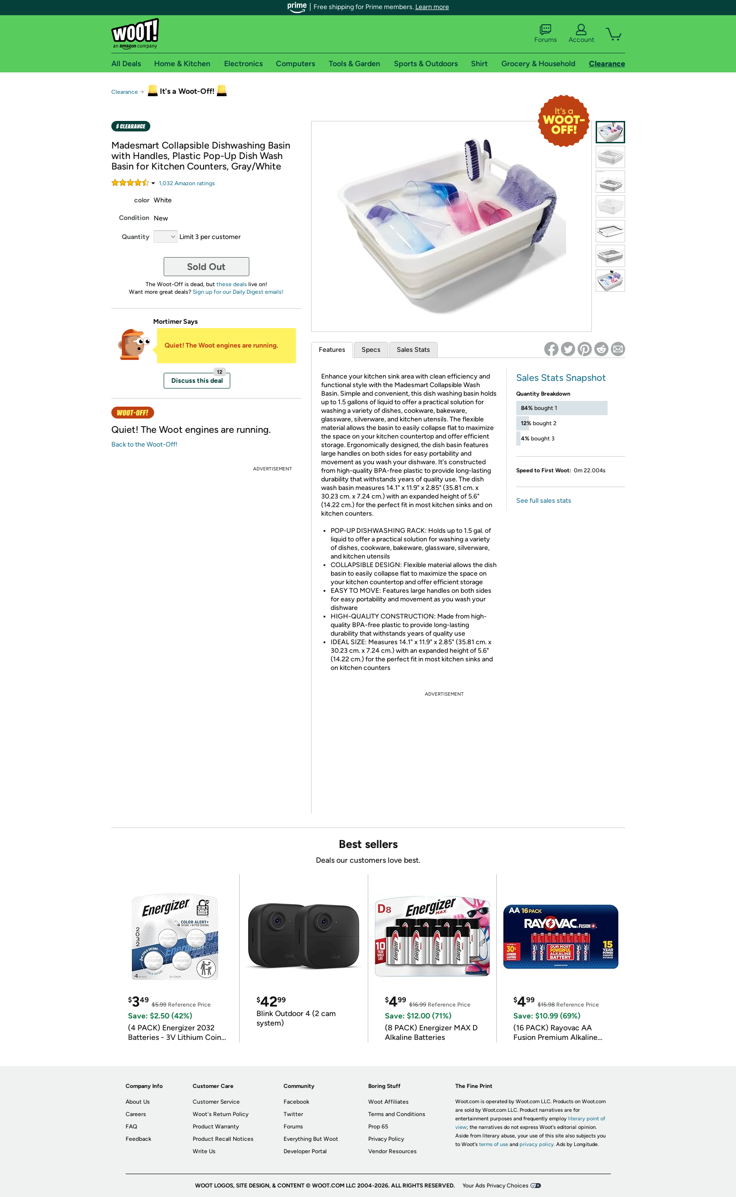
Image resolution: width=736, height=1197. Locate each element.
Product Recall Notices (223, 1139)
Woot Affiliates (388, 1101)
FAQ (131, 1126)
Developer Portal (305, 1151)
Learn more (432, 7)
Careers (136, 1114)
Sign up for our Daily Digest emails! (238, 292)
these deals (231, 284)
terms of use (493, 1144)
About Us (138, 1101)
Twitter (293, 1114)
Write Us (204, 1151)
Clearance (124, 92)
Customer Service (216, 1101)
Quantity (135, 237)
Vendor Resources (392, 1151)
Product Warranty (216, 1126)
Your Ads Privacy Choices (495, 1185)
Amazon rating (187, 183)
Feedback (138, 1139)
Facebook (296, 1101)
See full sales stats (543, 501)
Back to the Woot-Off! (144, 444)
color (141, 200)
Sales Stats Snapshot (561, 377)
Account (581, 34)
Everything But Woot (311, 1139)
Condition (134, 218)
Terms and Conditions (396, 1114)
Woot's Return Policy (220, 1114)
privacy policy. (537, 1144)
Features (332, 350)
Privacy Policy (386, 1139)
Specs (371, 350)
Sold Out (206, 266)
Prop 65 (378, 1126)
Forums (545, 34)
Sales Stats (413, 350)
